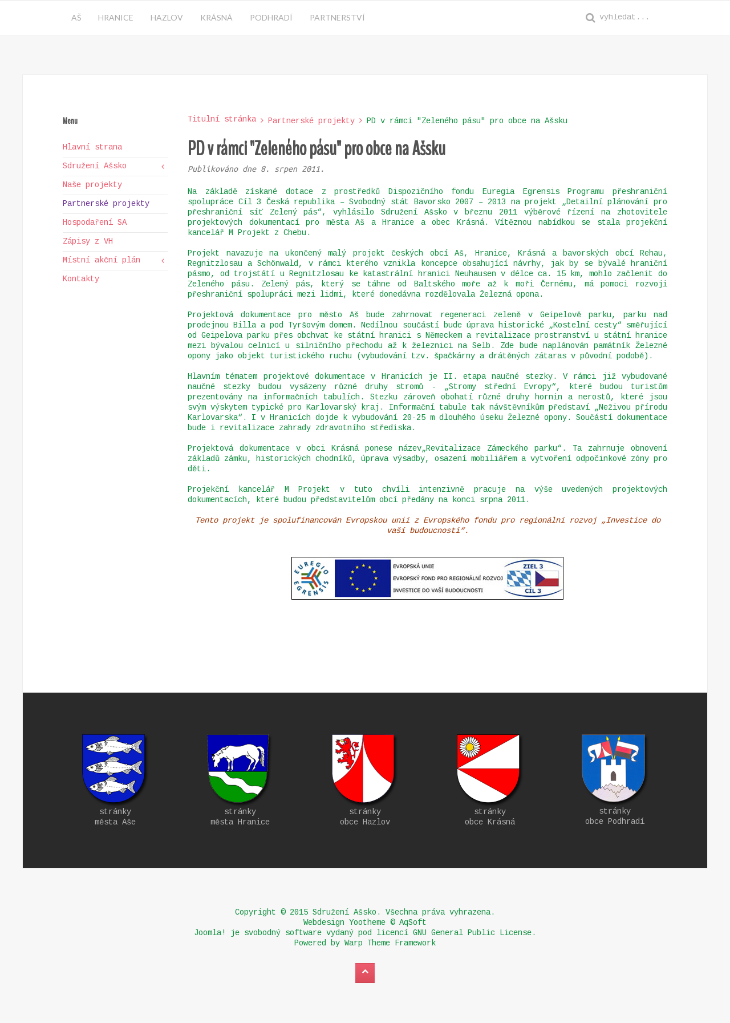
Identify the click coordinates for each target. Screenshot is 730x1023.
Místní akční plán (101, 260)
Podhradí (271, 17)
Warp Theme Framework (390, 943)
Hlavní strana (92, 147)
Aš (76, 17)
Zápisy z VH (88, 241)
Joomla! (210, 933)
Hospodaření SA (95, 223)
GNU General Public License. (474, 933)
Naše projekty (92, 185)
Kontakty (81, 279)
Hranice (115, 17)
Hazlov (167, 17)
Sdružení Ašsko (95, 166)
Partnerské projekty (311, 121)
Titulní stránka (222, 119)
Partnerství (337, 17)
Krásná (216, 17)
